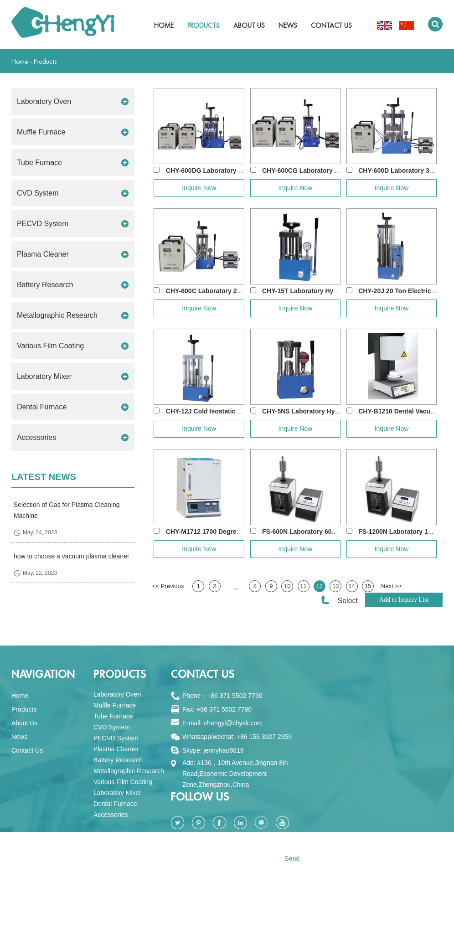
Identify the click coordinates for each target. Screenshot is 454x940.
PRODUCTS (119, 674)
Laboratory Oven (44, 101)
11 (303, 586)
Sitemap (243, 921)
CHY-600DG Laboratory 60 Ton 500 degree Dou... (239, 170)
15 (368, 586)
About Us (249, 25)
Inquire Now (199, 187)
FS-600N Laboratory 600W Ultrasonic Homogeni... (337, 531)
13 (335, 586)
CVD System (38, 193)
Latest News (43, 477)
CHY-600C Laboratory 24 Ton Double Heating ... (237, 290)
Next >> (391, 586)
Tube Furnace (39, 162)
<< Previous (168, 586)
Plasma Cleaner (43, 254)
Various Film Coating (50, 346)
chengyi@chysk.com (233, 723)
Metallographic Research (57, 315)
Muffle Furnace (41, 132)
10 (287, 586)
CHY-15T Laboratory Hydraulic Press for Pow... (333, 290)
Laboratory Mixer (44, 376)
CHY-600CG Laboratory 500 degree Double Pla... (335, 170)
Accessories (36, 437)
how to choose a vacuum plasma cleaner (71, 556)
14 (351, 586)
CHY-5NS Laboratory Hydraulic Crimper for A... (333, 411)
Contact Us (331, 25)
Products (203, 25)
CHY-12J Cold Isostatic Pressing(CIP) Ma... (230, 411)
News (288, 25)
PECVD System (42, 223)
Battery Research (45, 285)
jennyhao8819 (224, 750)
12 (319, 586)
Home (164, 25)
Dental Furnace (42, 407)
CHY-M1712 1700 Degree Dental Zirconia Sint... (236, 531)
